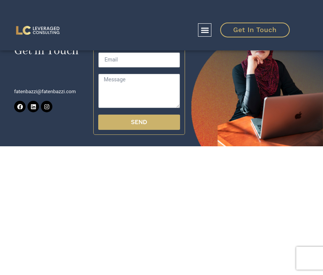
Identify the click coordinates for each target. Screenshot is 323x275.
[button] (204, 30)
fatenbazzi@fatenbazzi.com (45, 91)
